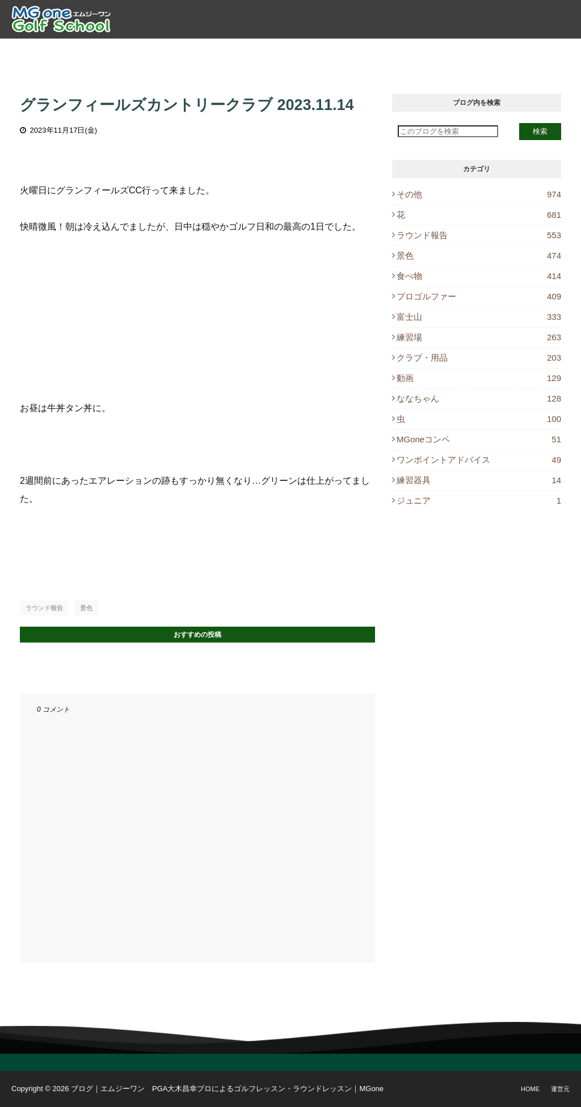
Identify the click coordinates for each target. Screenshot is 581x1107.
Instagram (537, 51)
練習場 (479, 337)
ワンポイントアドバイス (479, 459)
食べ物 (479, 276)
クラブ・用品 (479, 357)
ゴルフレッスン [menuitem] (216, 51)
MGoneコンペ (479, 439)
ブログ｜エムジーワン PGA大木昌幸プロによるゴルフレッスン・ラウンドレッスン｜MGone (227, 1088)
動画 (479, 378)
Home (530, 1088)
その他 (479, 194)
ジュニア (479, 500)
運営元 (560, 1088)
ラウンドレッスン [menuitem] (298, 51)
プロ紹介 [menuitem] (152, 51)
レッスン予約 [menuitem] (376, 51)
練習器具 (479, 480)
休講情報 (477, 51)
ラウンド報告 (44, 608)
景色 (86, 608)
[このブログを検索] (448, 131)
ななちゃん (479, 398)
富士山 (479, 317)
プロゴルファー (479, 296)
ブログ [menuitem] (431, 51)
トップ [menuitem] (106, 51)
